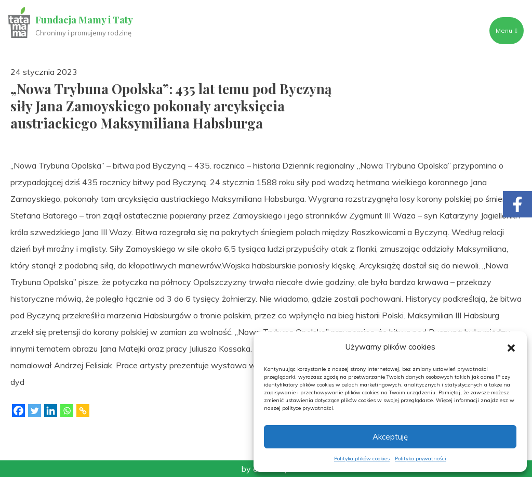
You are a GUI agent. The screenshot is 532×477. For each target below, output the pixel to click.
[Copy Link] (83, 411)
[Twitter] (35, 411)
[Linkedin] (51, 411)
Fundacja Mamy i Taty (84, 20)
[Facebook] (18, 411)
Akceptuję (390, 437)
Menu (506, 30)
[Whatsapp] (67, 411)
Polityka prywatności (420, 458)
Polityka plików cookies (362, 458)
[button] (511, 347)
